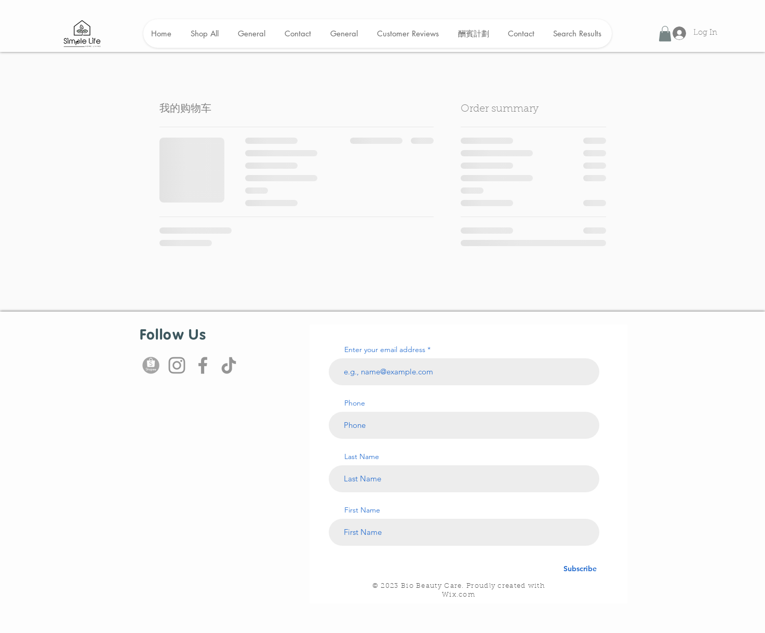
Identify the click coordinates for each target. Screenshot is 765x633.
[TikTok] (229, 365)
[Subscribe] (580, 568)
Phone (354, 403)
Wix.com (458, 594)
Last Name (361, 456)
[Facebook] (203, 365)
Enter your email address (384, 349)
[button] (665, 34)
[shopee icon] (151, 365)
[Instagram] (177, 365)
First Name (362, 510)
